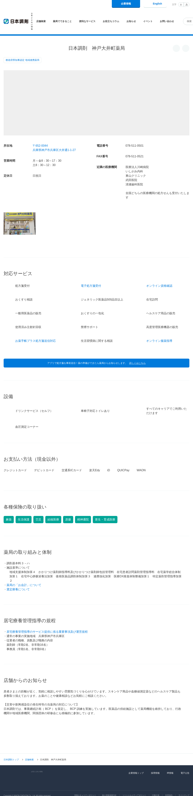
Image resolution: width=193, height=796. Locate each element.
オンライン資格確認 (159, 275)
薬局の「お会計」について (24, 575)
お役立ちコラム (111, 21)
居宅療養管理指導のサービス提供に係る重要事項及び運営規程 (47, 621)
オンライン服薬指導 (159, 330)
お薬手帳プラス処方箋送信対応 (35, 330)
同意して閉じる (173, 790)
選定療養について (18, 579)
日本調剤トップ (11, 749)
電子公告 (185, 763)
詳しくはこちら (137, 353)
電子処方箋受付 (91, 275)
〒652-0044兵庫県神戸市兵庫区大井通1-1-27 (54, 148)
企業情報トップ (136, 763)
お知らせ (131, 21)
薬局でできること (62, 21)
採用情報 (155, 763)
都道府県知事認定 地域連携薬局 (22, 60)
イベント (148, 21)
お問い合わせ (167, 21)
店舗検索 (41, 21)
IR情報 (170, 763)
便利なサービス (87, 21)
